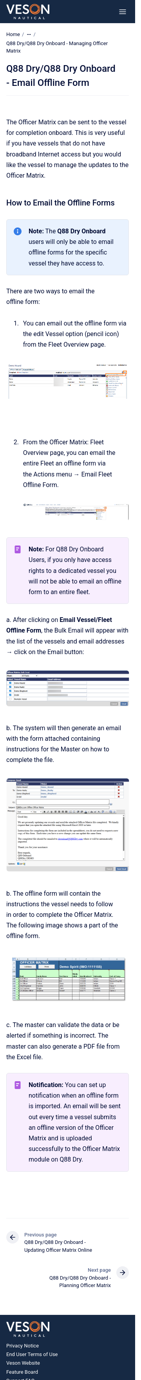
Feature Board (22, 1372)
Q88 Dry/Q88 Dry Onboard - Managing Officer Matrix (57, 47)
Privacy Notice (22, 1346)
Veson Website (23, 1363)
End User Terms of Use (32, 1354)
